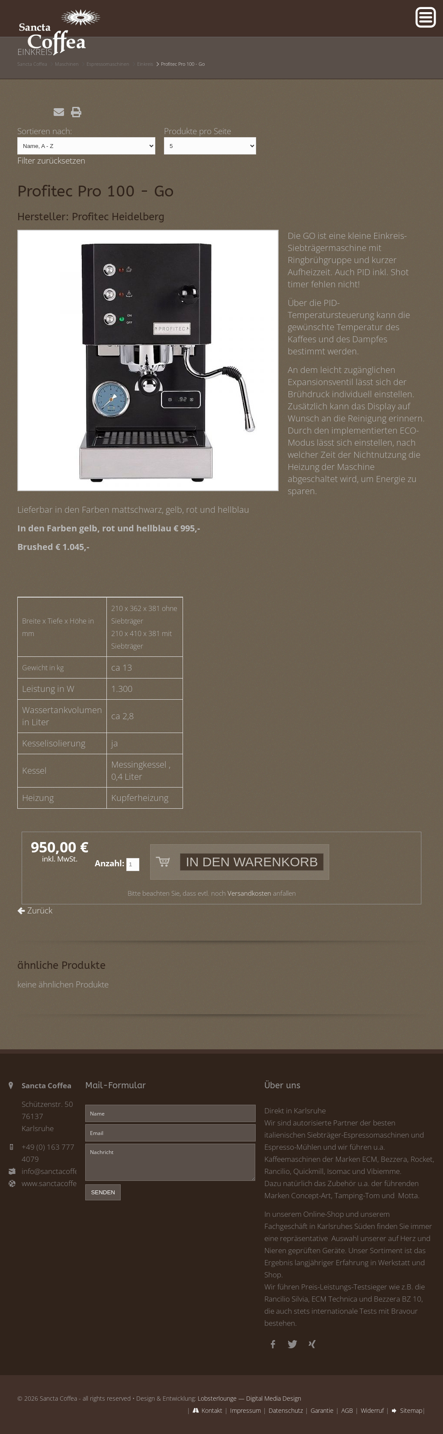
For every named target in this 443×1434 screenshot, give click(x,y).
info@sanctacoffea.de (49, 1171)
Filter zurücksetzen (51, 160)
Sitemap (411, 1410)
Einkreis (145, 64)
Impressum (245, 1410)
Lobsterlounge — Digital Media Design (249, 1398)
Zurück (39, 910)
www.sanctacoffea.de (49, 1183)
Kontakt (212, 1410)
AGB (347, 1410)
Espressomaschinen (108, 64)
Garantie (322, 1410)
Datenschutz (286, 1410)
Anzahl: (109, 863)
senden (103, 1192)
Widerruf (372, 1410)
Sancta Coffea (32, 64)
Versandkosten (249, 893)
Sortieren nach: (44, 131)
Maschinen (67, 64)
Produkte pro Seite (197, 131)
